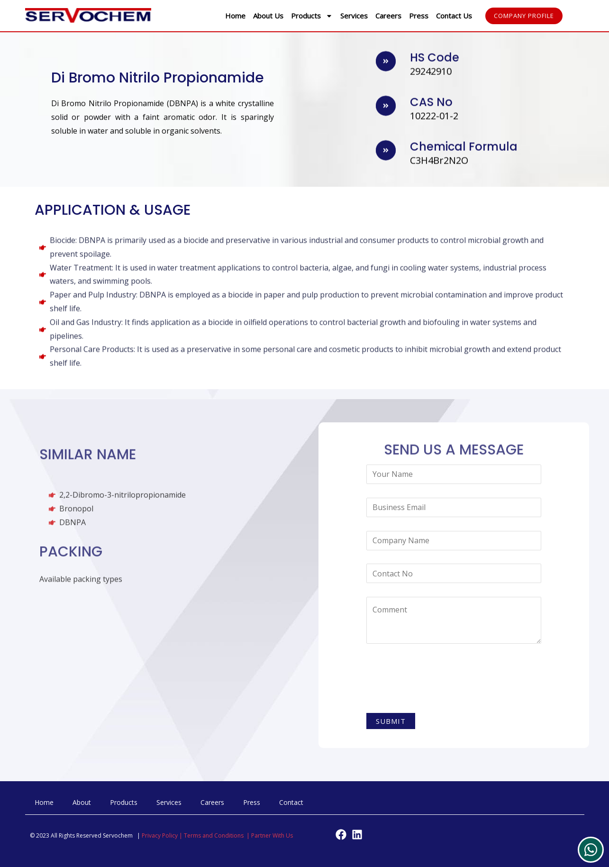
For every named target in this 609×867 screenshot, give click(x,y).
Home (235, 15)
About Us (268, 15)
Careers (388, 15)
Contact (291, 802)
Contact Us (454, 15)
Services (354, 15)
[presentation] (438, 680)
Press (418, 15)
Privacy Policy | (163, 836)
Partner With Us (272, 836)
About (82, 802)
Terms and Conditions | (217, 836)
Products (312, 16)
